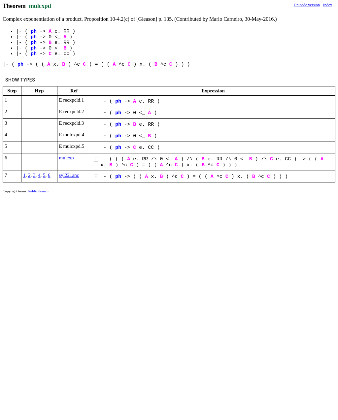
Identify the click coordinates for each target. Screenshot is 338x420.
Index (327, 5)
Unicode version (307, 5)
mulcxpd (40, 6)
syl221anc (69, 175)
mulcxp (66, 157)
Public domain (39, 191)
